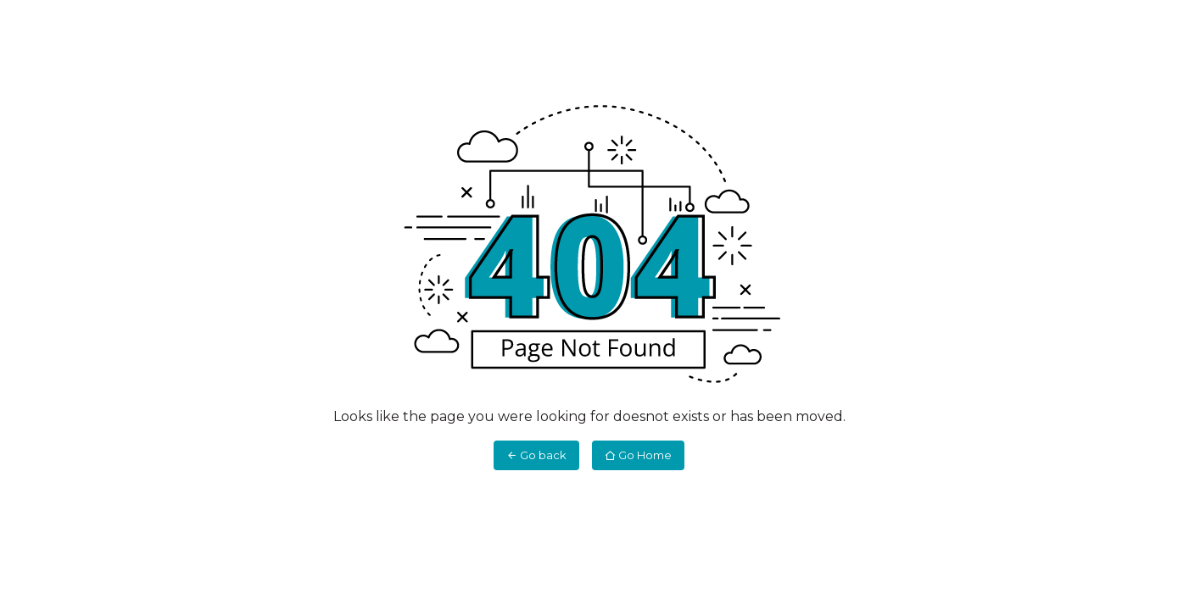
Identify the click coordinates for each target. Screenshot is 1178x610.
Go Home (638, 455)
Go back (536, 455)
